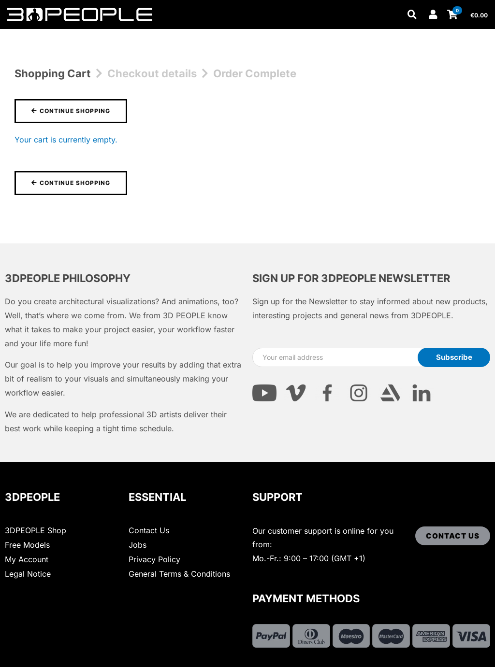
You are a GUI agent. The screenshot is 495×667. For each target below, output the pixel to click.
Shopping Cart (53, 73)
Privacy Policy (154, 559)
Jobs (137, 545)
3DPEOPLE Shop (35, 530)
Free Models (27, 545)
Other (174, 35)
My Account (26, 559)
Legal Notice (28, 574)
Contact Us (149, 530)
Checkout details (152, 73)
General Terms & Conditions (179, 574)
